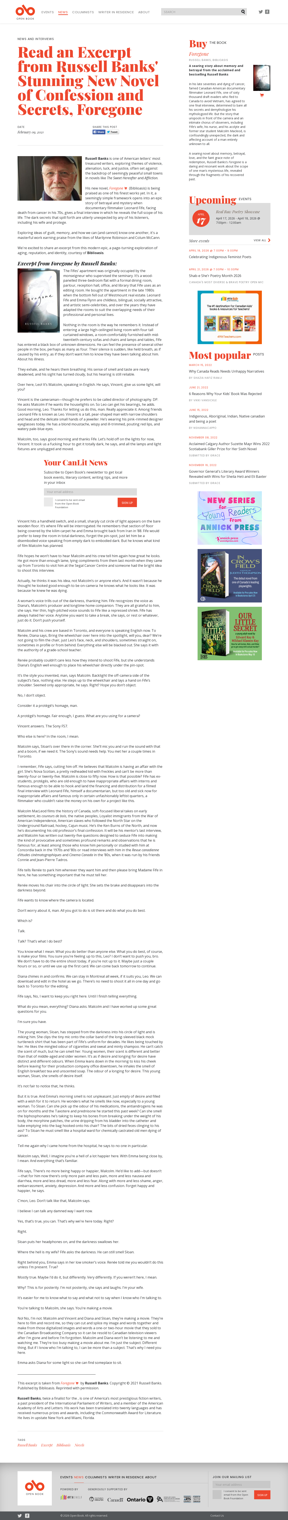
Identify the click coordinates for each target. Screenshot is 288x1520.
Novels (79, 1445)
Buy (207, 43)
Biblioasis (63, 1445)
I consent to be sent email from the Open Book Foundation (70, 503)
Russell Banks (27, 1445)
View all (260, 240)
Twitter (20, 1516)
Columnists (83, 12)
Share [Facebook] (99, 132)
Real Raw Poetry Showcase (238, 211)
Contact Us (217, 1515)
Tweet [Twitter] (112, 132)
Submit (243, 11)
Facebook (27, 1516)
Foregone (199, 53)
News (63, 12)
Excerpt (46, 1445)
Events (48, 12)
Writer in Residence (116, 12)
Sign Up (127, 503)
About (144, 12)
